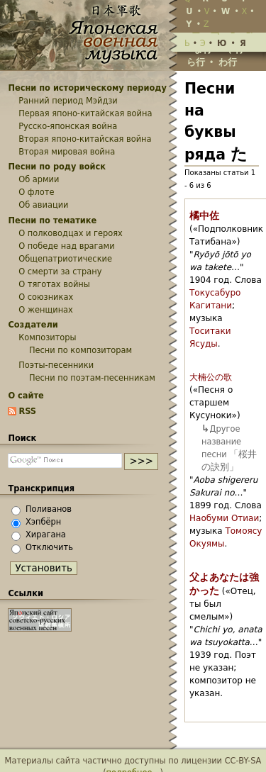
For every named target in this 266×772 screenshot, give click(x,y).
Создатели (32, 325)
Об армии (38, 179)
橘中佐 (204, 215)
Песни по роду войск (57, 167)
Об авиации (43, 205)
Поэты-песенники (56, 365)
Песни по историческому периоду (87, 88)
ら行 (196, 62)
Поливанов (49, 509)
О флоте (36, 192)
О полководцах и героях (70, 233)
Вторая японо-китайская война (84, 139)
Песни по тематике (52, 220)
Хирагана (46, 534)
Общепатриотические (65, 259)
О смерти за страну (59, 271)
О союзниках (45, 297)
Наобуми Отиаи (224, 518)
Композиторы (47, 337)
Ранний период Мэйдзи (68, 101)
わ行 (227, 62)
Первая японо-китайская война (85, 113)
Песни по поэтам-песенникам (92, 378)
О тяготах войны (54, 284)
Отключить (49, 547)
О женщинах (45, 310)
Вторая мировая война (66, 152)
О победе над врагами (66, 246)
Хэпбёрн (43, 522)
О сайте (25, 396)
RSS (27, 411)
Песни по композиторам (80, 350)
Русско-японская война (67, 126)
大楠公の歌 (210, 377)
